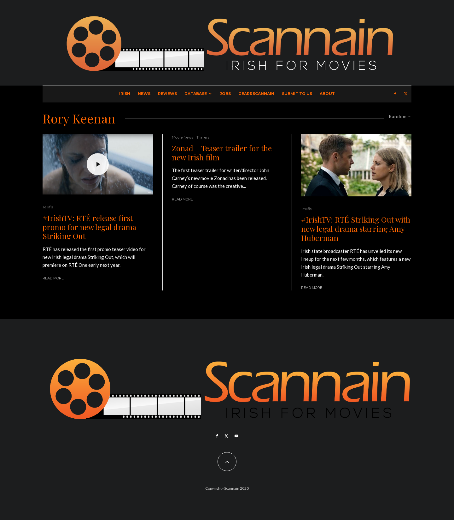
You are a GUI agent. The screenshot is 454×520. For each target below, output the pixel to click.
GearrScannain (256, 93)
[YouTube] (236, 436)
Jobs (225, 93)
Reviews (167, 93)
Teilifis (48, 207)
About (327, 93)
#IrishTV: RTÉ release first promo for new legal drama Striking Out (89, 227)
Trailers (202, 137)
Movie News (182, 137)
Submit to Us (297, 93)
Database (195, 93)
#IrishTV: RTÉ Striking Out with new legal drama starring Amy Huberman (355, 228)
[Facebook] (395, 94)
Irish (124, 93)
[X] (405, 94)
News (144, 93)
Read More (53, 278)
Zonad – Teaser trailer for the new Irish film (222, 153)
